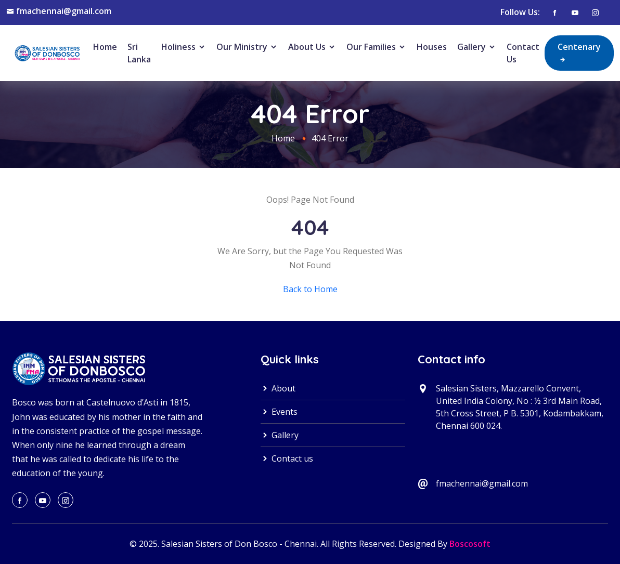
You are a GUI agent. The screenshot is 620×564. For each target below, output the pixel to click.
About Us (312, 47)
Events (279, 411)
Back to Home (310, 289)
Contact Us (523, 53)
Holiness (183, 47)
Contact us (287, 458)
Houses (432, 47)
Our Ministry (247, 47)
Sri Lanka (139, 53)
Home (105, 47)
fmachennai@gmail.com (63, 11)
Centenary (579, 52)
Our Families (376, 47)
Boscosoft (469, 543)
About (278, 388)
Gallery (476, 47)
